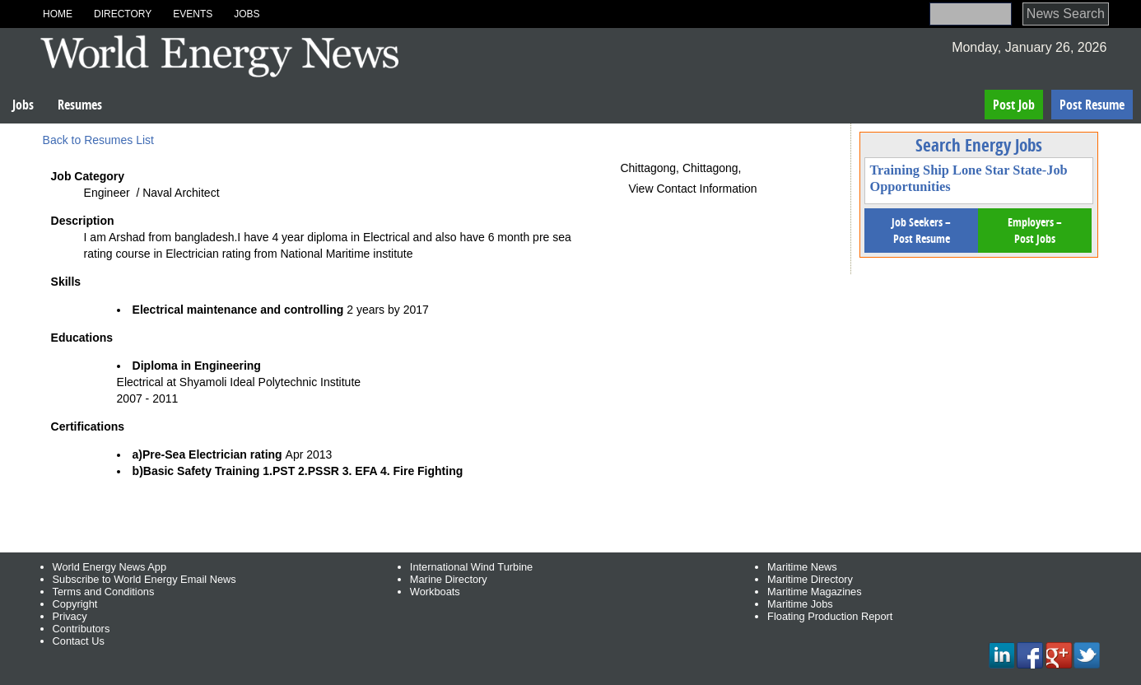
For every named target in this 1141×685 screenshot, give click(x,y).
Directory (122, 14)
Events (192, 14)
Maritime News (802, 567)
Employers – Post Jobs (1035, 230)
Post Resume (1092, 105)
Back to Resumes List (98, 140)
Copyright (75, 604)
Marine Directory (448, 579)
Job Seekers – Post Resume (921, 230)
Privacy (70, 616)
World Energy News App (109, 567)
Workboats (435, 591)
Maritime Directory (810, 579)
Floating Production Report (829, 616)
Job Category (87, 176)
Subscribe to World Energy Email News (144, 579)
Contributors (81, 628)
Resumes (80, 105)
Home (57, 14)
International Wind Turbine (471, 567)
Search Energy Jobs (978, 145)
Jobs (246, 14)
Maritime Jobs (800, 604)
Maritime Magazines (814, 591)
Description (82, 220)
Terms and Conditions (104, 591)
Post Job (1014, 105)
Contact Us (79, 641)
